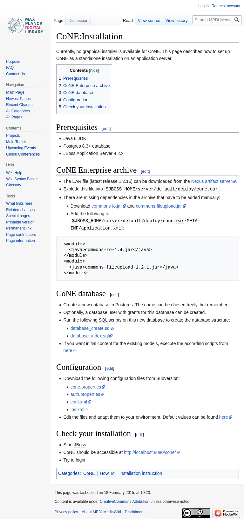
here (67, 349)
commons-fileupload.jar (159, 205)
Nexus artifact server (211, 181)
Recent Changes (20, 105)
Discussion (78, 20)
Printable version (20, 222)
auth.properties (85, 393)
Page (58, 20)
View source (149, 20)
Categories (69, 472)
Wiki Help (14, 172)
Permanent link (18, 228)
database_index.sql (90, 334)
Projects (13, 135)
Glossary (13, 185)
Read (128, 20)
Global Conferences (23, 154)
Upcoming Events (21, 148)
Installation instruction (140, 472)
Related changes (20, 210)
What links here (19, 203)
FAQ (10, 67)
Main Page (15, 92)
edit (106, 128)
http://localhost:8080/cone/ (150, 451)
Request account (226, 6)
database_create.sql (91, 327)
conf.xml (79, 400)
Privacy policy (66, 511)
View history (177, 20)
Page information (20, 240)
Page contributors (21, 234)
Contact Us (15, 74)
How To (107, 472)
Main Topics (16, 142)
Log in (203, 6)
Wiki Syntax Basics (22, 179)
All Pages (14, 117)
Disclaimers (135, 511)
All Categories (18, 111)
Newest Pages (18, 98)
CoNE (89, 472)
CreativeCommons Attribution (124, 500)
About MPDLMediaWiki (101, 511)
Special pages (18, 216)
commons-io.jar (107, 205)
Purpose (13, 61)
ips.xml (78, 408)
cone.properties (86, 386)
